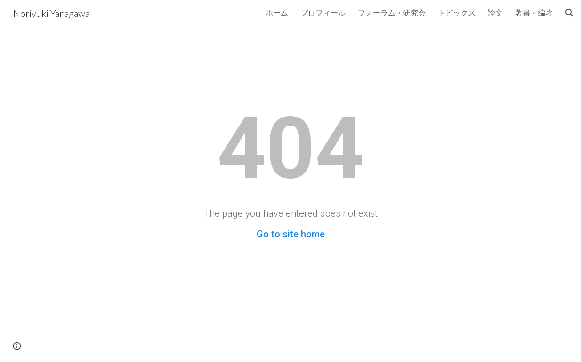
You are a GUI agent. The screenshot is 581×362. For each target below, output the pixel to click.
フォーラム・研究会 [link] (392, 12)
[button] (569, 13)
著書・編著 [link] (534, 12)
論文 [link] (495, 12)
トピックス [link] (457, 12)
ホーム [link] (277, 12)
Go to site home (291, 234)
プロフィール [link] (323, 12)
